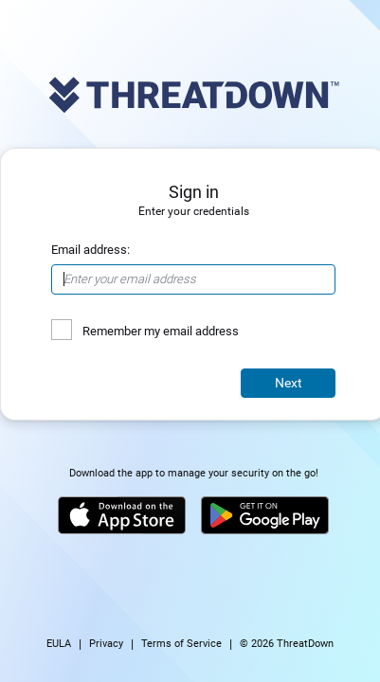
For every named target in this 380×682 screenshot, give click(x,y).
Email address (89, 249)
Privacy (106, 643)
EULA (58, 643)
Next (288, 382)
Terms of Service (181, 643)
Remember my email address (160, 331)
